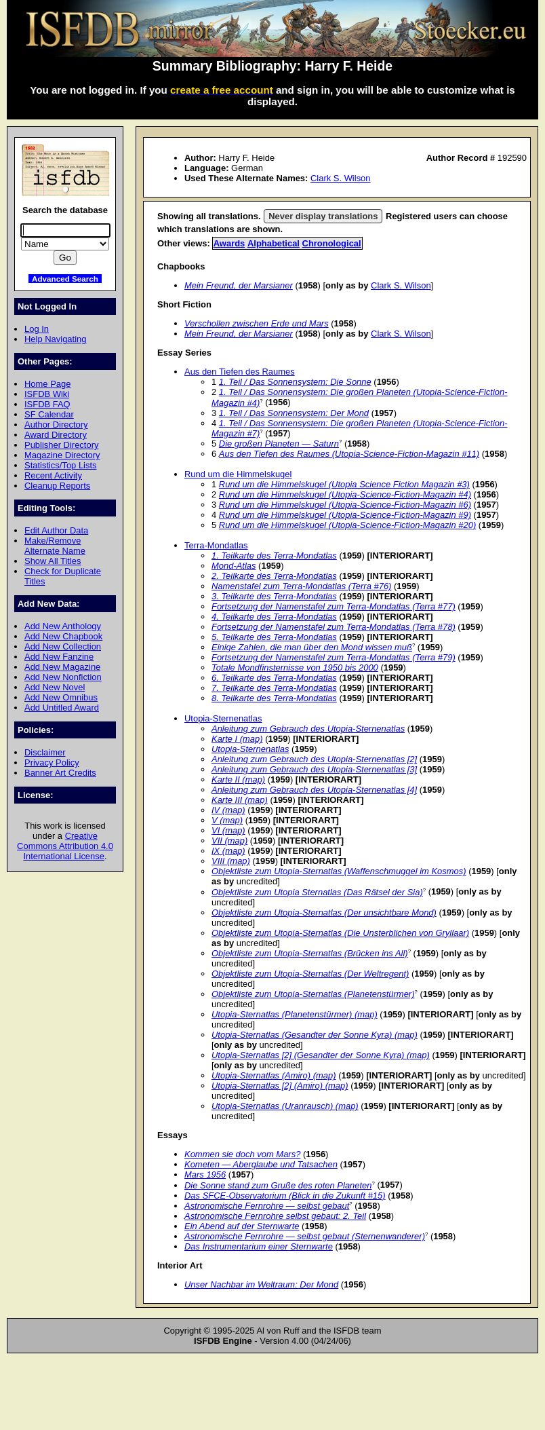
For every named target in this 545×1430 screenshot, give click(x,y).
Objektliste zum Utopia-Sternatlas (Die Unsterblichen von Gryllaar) (340, 933)
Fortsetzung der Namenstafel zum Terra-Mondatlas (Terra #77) (333, 606)
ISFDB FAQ (47, 404)
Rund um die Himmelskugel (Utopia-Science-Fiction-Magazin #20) (347, 525)
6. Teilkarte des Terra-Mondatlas (274, 678)
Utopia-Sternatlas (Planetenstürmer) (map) (294, 1014)
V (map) (227, 820)
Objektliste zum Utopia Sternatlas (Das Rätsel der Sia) (317, 892)
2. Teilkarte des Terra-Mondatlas (274, 576)
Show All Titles (52, 561)
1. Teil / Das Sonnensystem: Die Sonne (295, 382)
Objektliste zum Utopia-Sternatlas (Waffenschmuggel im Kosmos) (338, 871)
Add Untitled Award (61, 707)
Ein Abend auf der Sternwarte (241, 1226)
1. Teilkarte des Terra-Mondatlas (274, 555)
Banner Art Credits (60, 773)
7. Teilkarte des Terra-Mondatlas (274, 688)
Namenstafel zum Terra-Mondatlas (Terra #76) (301, 586)
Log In (36, 329)
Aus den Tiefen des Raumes (239, 371)
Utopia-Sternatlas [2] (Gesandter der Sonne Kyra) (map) (320, 1055)
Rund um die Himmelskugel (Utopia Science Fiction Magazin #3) (344, 484)
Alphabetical (273, 243)
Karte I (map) (237, 739)
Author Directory (56, 424)
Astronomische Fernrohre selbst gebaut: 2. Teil (275, 1216)
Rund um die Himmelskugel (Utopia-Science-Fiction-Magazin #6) (345, 505)
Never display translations (323, 216)
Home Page (47, 384)
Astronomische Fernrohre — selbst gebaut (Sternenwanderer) (304, 1236)
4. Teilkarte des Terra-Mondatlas (274, 616)
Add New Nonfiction (63, 677)
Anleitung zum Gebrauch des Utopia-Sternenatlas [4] (314, 790)
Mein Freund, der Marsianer (238, 285)
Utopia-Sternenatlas (223, 718)
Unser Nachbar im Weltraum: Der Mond (261, 1284)
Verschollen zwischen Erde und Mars (256, 323)
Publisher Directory (61, 445)
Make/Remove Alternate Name (54, 545)
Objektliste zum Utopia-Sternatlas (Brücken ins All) (309, 953)
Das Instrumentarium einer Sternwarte (258, 1246)
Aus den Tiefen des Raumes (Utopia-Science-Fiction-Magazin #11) (349, 454)
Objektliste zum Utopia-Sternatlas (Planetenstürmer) (312, 994)
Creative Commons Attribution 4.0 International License (65, 846)
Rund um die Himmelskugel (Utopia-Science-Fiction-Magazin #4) (345, 494)
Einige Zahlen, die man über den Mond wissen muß (311, 647)
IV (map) (228, 810)
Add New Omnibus (61, 697)
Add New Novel (54, 687)
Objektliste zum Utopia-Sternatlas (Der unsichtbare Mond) (324, 912)
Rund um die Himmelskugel (237, 474)
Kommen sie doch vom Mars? (242, 1154)
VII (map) (229, 840)
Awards (229, 243)
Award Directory (55, 435)
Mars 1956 (205, 1174)
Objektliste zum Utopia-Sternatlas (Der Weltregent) (310, 973)
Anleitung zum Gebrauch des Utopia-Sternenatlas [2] (314, 759)
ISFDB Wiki (46, 394)
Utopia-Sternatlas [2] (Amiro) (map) (279, 1085)
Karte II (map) (238, 779)
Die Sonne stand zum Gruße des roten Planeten (278, 1185)
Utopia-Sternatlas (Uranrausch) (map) (285, 1106)
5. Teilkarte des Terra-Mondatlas (274, 637)
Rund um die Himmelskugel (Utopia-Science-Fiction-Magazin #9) (345, 515)
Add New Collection (62, 646)
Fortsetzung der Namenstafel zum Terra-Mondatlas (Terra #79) (333, 657)
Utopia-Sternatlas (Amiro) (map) (273, 1075)
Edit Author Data (56, 530)
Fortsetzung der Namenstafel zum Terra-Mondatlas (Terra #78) (333, 627)
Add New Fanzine (59, 657)
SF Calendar (49, 414)
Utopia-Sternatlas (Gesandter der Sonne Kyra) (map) (314, 1035)
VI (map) (228, 830)
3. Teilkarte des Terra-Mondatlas (274, 596)
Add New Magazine (62, 667)
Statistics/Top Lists (60, 465)
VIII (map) (230, 861)
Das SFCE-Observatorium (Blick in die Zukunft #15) (285, 1195)
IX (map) (228, 851)
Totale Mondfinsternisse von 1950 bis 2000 (294, 667)
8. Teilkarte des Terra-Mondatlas (274, 698)
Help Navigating (55, 339)
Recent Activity (53, 475)
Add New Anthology (62, 626)
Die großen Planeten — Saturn (279, 443)
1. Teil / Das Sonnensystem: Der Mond (294, 413)
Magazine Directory (62, 455)
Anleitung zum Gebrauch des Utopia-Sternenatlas (308, 728)
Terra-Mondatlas (216, 545)
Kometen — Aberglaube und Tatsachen (261, 1164)
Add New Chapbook (63, 636)
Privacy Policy (51, 762)
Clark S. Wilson (340, 178)
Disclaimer (44, 752)
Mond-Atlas (233, 566)
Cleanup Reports (57, 486)
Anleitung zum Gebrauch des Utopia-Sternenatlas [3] (314, 769)
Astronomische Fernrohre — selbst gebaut (266, 1206)
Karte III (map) (239, 800)
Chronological (331, 243)
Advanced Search (65, 278)
